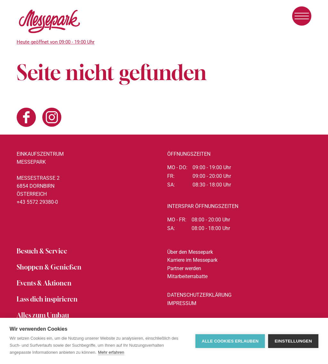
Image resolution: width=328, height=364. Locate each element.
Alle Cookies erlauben (230, 341)
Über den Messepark (190, 252)
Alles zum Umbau (43, 315)
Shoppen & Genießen (49, 267)
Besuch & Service (42, 251)
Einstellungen (293, 341)
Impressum (181, 303)
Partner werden (184, 268)
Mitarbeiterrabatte (187, 276)
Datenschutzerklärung (199, 295)
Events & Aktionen (44, 283)
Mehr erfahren (111, 352)
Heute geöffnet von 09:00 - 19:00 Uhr (55, 42)
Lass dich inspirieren (47, 299)
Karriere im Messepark (192, 260)
